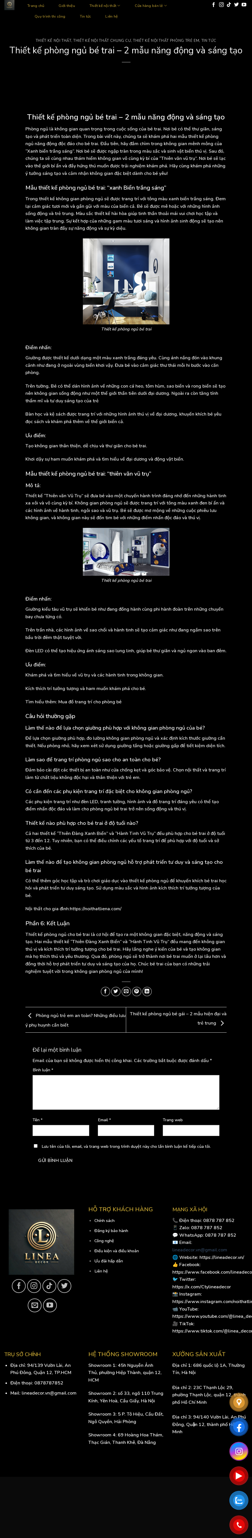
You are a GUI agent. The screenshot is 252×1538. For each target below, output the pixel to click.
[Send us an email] (35, 1305)
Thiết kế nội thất (104, 5)
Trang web (173, 1120)
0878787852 (48, 1383)
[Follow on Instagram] (221, 5)
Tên (38, 1120)
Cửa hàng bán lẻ (151, 5)
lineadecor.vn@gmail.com (199, 1250)
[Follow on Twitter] (236, 5)
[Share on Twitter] (116, 991)
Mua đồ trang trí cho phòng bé (90, 702)
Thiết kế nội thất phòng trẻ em (166, 40)
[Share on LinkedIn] (147, 991)
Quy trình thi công (50, 16)
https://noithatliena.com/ (96, 909)
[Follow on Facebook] (213, 5)
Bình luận (43, 1070)
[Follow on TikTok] (229, 5)
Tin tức (85, 16)
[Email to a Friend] (126, 991)
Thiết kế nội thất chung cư (102, 40)
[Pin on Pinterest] (136, 991)
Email (104, 1120)
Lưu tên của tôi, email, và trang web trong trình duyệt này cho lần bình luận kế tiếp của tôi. (126, 1146)
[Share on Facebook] (105, 991)
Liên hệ (111, 16)
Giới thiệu (67, 5)
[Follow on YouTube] (244, 5)
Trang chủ (35, 5)
